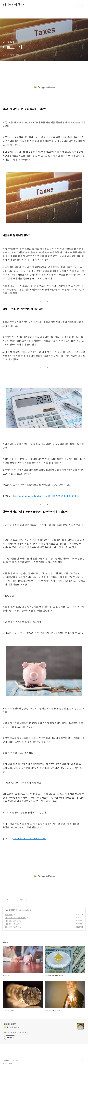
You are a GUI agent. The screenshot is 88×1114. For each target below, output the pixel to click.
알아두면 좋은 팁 (11, 955)
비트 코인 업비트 (11, 966)
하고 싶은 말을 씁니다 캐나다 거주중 (16, 1077)
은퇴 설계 (9, 959)
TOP (83, 1106)
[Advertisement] (44, 91)
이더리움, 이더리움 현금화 (15, 962)
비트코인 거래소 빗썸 (13, 969)
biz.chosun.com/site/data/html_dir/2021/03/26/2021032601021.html (46, 540)
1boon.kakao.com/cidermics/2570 (29, 883)
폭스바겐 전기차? (12, 972)
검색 (77, 5)
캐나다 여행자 (13, 5)
